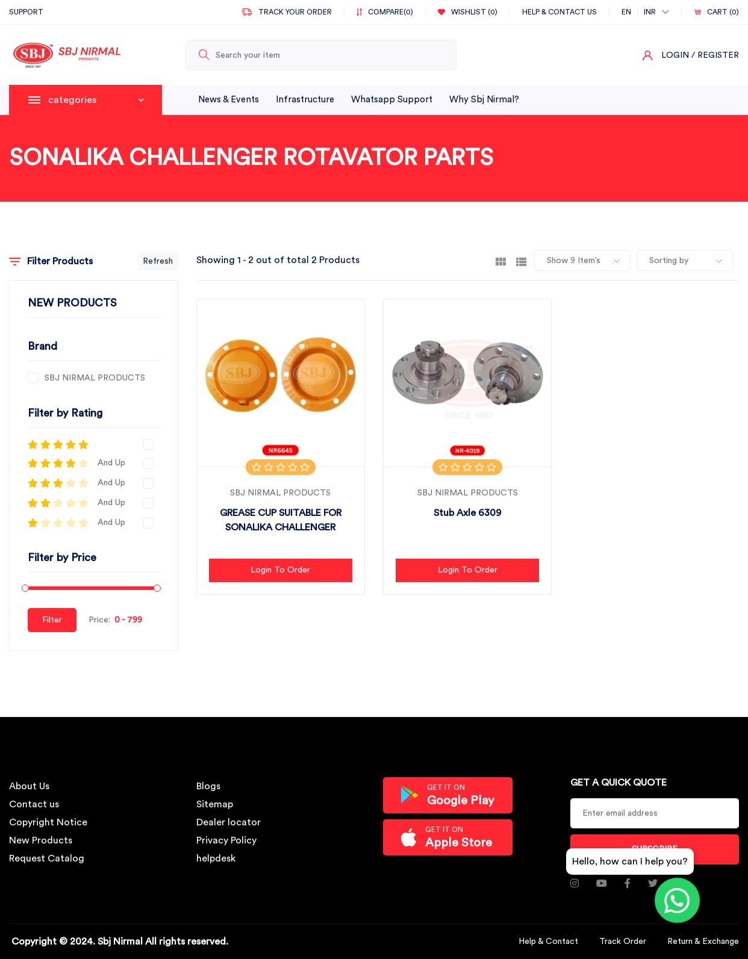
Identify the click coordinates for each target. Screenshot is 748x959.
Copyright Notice (48, 822)
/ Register (715, 55)
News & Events (228, 99)
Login (675, 55)
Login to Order (280, 570)
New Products (40, 840)
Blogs (208, 786)
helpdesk (215, 858)
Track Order (622, 941)
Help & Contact (548, 941)
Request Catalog (46, 858)
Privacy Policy (226, 840)
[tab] (501, 260)
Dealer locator (228, 822)
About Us (29, 786)
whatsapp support (391, 99)
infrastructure (305, 99)
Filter (52, 620)
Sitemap (214, 804)
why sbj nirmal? (484, 99)
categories (96, 100)
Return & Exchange (703, 941)
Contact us (34, 804)
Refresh (158, 261)
